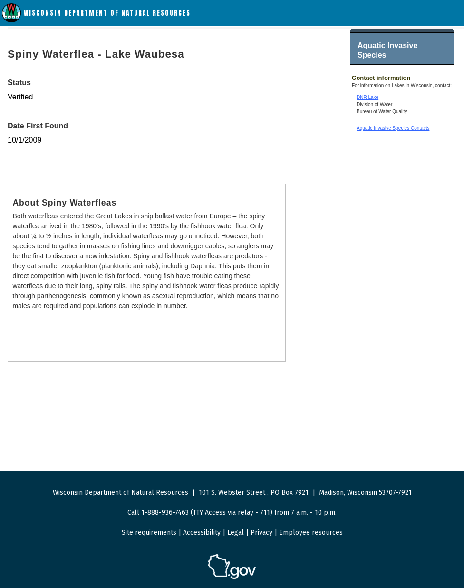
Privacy (261, 533)
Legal (235, 533)
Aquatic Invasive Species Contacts (393, 128)
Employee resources (311, 533)
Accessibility (202, 533)
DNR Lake (367, 97)
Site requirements (149, 533)
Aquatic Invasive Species (387, 50)
